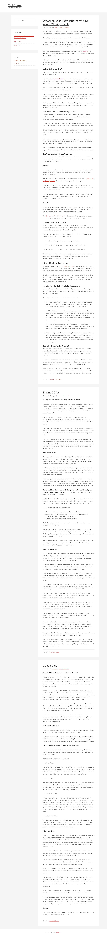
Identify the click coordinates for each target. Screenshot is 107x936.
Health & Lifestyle (54, 652)
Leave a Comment (64, 27)
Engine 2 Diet (51, 392)
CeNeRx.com (15, 5)
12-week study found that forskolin (55, 216)
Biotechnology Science (55, 379)
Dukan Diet (50, 665)
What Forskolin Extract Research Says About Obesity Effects (65, 22)
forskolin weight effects (58, 79)
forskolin (85, 51)
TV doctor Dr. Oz (68, 266)
